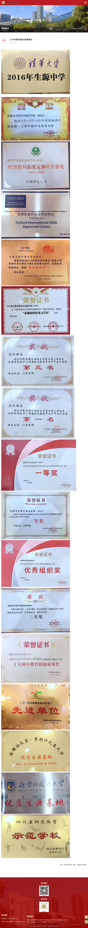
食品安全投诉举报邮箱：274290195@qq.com (13, 921)
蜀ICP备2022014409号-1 (54, 926)
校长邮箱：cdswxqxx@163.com (9, 918)
